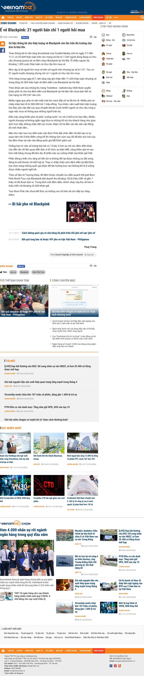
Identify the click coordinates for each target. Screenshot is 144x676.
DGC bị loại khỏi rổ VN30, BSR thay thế (15, 500)
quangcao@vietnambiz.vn (125, 661)
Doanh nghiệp (9, 374)
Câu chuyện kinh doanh (43, 23)
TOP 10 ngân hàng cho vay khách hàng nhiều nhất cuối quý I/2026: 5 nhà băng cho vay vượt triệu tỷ (32, 596)
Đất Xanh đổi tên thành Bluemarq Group (48, 457)
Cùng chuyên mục (63, 280)
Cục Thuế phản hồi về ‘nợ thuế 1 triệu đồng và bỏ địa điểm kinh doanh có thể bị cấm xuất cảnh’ (74, 337)
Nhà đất (37, 464)
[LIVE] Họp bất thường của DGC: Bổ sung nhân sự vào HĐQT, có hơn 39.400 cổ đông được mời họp (47, 368)
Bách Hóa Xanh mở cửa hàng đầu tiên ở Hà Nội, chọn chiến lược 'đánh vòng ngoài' (73, 330)
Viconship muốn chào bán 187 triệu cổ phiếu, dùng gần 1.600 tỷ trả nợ (40, 394)
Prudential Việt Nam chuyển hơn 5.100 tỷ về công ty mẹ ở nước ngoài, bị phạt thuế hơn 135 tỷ (81, 501)
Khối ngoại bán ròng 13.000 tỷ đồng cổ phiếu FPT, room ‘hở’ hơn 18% (82, 457)
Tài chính (70, 510)
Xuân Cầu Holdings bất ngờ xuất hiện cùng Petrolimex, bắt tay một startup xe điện (14, 458)
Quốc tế (78, 544)
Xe (110, 23)
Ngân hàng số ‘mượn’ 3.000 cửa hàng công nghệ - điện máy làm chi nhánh (74, 345)
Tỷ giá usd (39, 633)
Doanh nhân (82, 23)
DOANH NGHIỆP (85, 17)
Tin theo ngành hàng (115, 26)
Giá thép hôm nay (11, 637)
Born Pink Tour (38, 272)
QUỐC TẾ (39, 17)
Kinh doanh (8, 23)
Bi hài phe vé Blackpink (31, 204)
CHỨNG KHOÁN (70, 17)
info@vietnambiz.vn (17, 671)
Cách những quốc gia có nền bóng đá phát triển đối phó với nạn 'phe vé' (58, 233)
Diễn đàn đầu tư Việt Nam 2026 (96, 637)
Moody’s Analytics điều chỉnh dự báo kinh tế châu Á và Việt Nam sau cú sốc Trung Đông (86, 535)
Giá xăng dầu (130, 633)
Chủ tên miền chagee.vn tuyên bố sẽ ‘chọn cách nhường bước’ (73, 313)
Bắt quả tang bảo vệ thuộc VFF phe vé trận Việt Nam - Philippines (55, 239)
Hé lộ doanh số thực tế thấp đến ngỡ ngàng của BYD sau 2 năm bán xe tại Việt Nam (73, 322)
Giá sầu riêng (26, 637)
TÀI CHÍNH (49, 17)
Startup (23, 23)
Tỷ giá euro (61, 633)
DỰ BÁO (19, 17)
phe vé (13, 272)
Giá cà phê (84, 633)
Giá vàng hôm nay (11, 633)
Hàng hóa (8, 386)
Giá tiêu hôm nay (98, 633)
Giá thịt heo (38, 637)
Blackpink (24, 272)
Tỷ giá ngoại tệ (27, 633)
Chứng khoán (9, 411)
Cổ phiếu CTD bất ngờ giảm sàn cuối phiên (49, 500)
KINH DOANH (98, 17)
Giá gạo (49, 637)
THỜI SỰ (10, 17)
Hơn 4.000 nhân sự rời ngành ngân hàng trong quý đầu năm (24, 532)
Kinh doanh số (65, 23)
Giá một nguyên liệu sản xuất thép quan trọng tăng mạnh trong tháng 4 (40, 382)
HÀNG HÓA (29, 17)
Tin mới (10, 361)
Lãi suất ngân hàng (114, 633)
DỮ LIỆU (109, 17)
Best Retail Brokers (73, 637)
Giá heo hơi (72, 633)
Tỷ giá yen (50, 633)
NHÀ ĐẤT (59, 17)
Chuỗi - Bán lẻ (98, 23)
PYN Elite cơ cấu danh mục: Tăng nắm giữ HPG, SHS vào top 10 (37, 407)
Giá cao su (58, 637)
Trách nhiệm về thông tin (13, 673)
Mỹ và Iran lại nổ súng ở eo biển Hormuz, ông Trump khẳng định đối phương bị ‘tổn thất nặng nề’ (86, 562)
